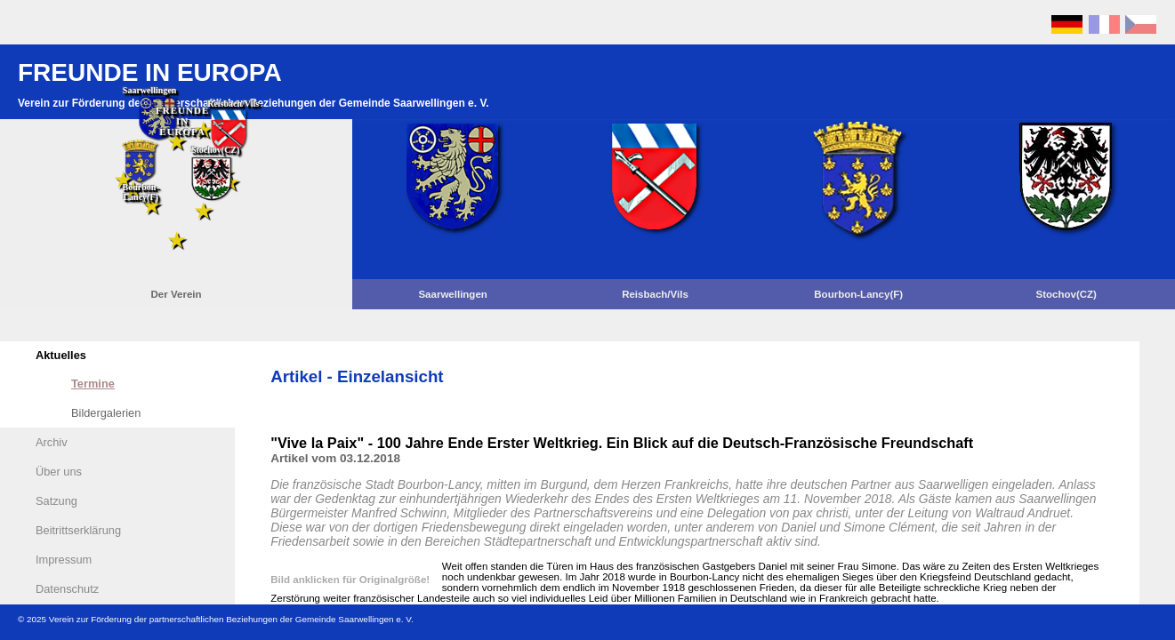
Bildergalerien (106, 413)
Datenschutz (67, 589)
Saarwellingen (452, 294)
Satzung (56, 501)
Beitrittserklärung (78, 530)
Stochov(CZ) (1065, 294)
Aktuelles (61, 355)
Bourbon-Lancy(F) (858, 294)
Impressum (64, 559)
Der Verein (176, 294)
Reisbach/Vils (655, 294)
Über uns (59, 471)
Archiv (52, 442)
